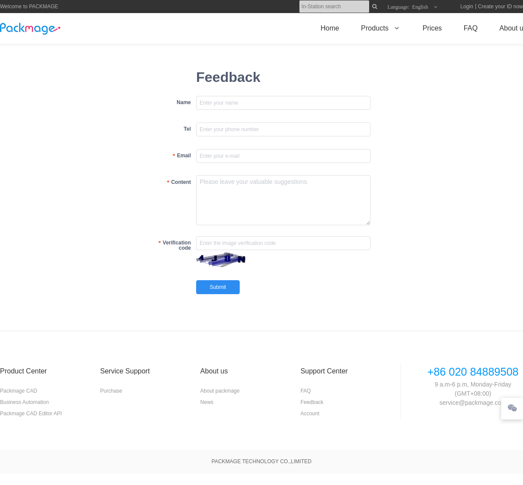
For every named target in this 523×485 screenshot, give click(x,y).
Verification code (177, 245)
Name (184, 102)
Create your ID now (500, 6)
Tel (187, 129)
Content (181, 182)
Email (184, 156)
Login (466, 6)
